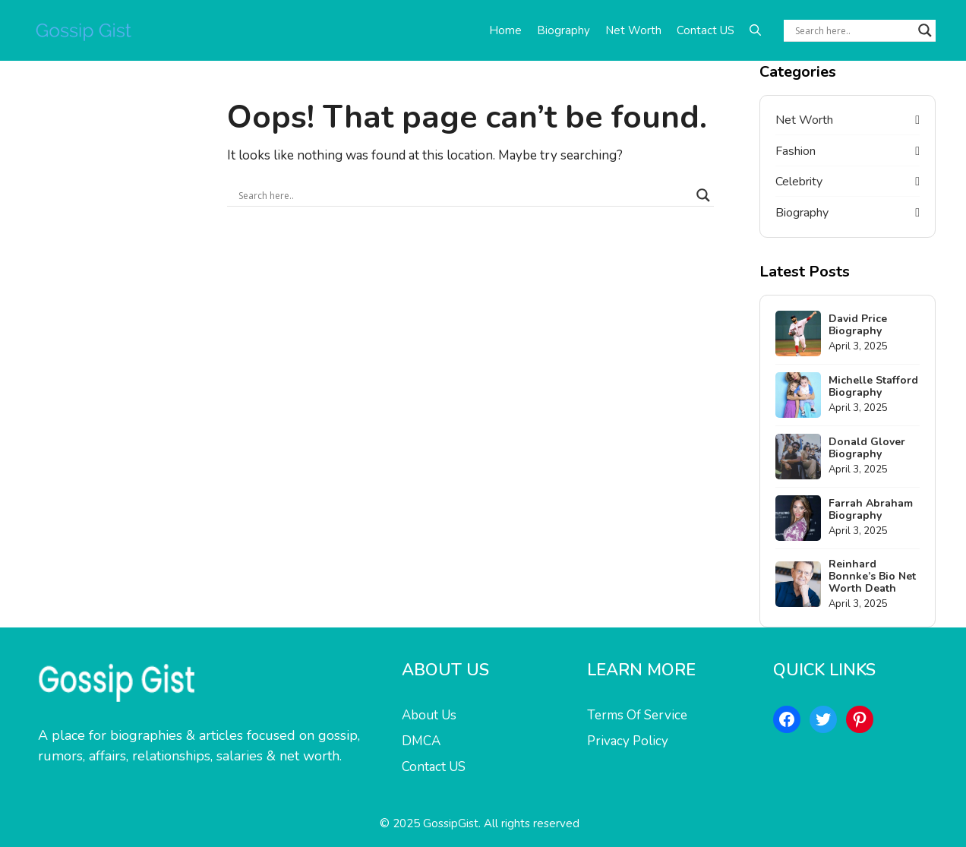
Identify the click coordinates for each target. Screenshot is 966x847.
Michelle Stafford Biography (873, 386)
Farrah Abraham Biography (871, 509)
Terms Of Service (637, 715)
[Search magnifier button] (925, 30)
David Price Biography (858, 324)
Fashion (795, 151)
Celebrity (798, 181)
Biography (563, 30)
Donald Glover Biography (867, 448)
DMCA (421, 741)
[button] (755, 30)
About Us (429, 715)
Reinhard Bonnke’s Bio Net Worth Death (872, 576)
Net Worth (633, 30)
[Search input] (853, 30)
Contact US (705, 30)
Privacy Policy (627, 741)
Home (505, 30)
